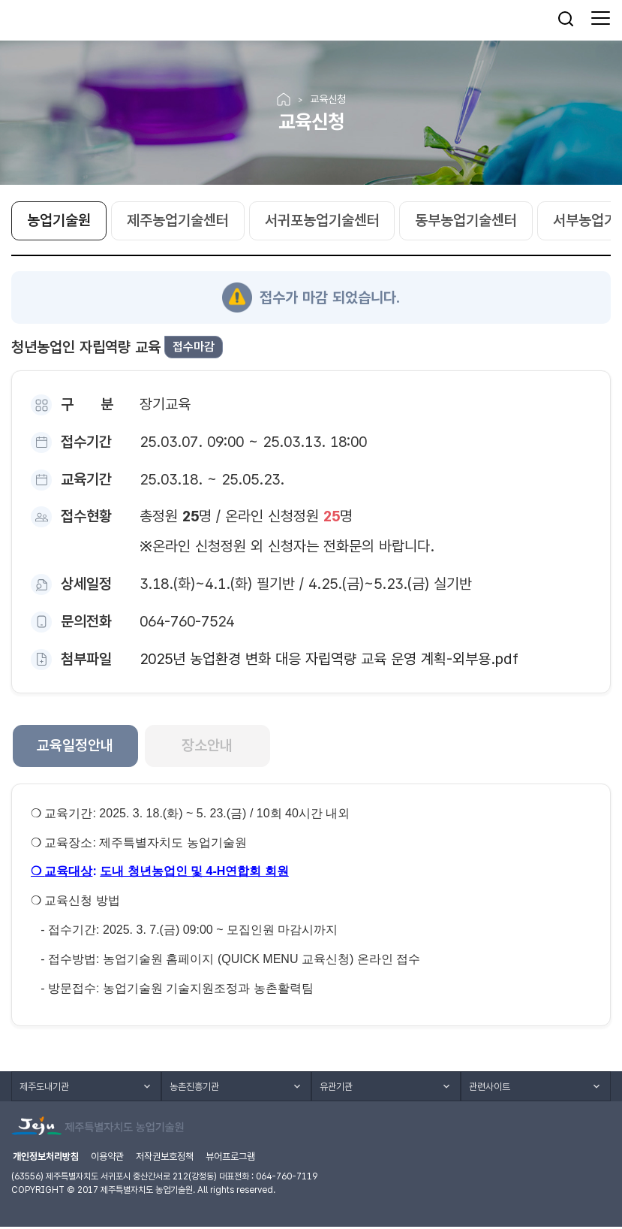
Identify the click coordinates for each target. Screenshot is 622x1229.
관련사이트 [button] (489, 1088)
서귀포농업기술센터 (322, 222)
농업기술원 (59, 222)
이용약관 (107, 1158)
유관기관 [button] (336, 1088)
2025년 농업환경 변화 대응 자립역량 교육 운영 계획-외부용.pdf (329, 660)
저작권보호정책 (165, 1158)
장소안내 (210, 747)
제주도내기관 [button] (44, 1088)
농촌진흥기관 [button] (194, 1088)
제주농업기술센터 (178, 222)
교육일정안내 (76, 747)
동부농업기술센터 (467, 222)
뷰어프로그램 (230, 1158)
